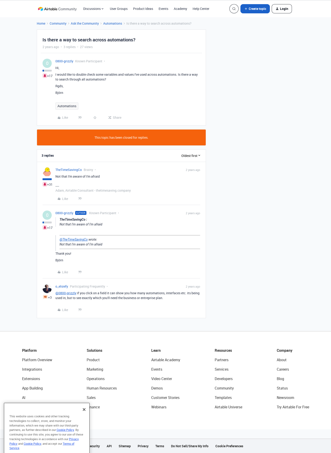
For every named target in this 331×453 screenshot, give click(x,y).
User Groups (119, 8)
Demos (157, 388)
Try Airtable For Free (293, 407)
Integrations (32, 369)
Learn (156, 350)
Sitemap (125, 446)
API (109, 446)
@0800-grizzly (65, 293)
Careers (283, 369)
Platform (29, 350)
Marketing (95, 369)
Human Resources (102, 388)
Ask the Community (85, 23)
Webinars (158, 407)
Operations (96, 378)
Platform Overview (37, 359)
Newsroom (285, 397)
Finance (93, 407)
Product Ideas (143, 8)
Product (93, 359)
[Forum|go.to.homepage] (57, 8)
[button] (255, 8)
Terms (159, 446)
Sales (91, 397)
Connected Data (35, 407)
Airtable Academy (165, 359)
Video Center (161, 378)
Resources (223, 350)
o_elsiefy (61, 286)
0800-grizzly (64, 61)
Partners (221, 359)
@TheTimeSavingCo (74, 239)
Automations (112, 23)
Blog (280, 378)
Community (58, 23)
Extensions (31, 378)
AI (24, 397)
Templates (223, 397)
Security (94, 446)
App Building (32, 388)
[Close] (84, 418)
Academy (180, 8)
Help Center (201, 8)
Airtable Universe (228, 407)
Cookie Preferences (229, 446)
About (282, 359)
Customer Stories (165, 397)
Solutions (94, 350)
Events (163, 8)
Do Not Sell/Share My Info (189, 446)
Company (284, 350)
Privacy (143, 446)
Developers (224, 378)
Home (41, 23)
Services (221, 369)
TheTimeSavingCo (68, 169)
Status (282, 388)
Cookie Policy (65, 438)
